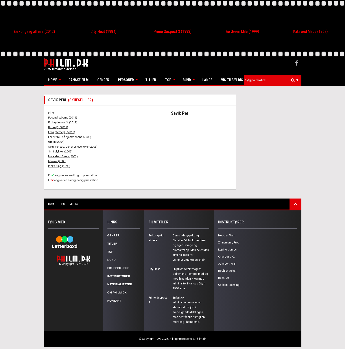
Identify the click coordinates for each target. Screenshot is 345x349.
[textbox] (274, 80)
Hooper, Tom (226, 235)
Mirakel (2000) (57, 161)
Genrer (103, 80)
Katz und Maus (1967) (310, 31)
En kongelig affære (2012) (34, 31)
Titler (150, 80)
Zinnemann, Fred (228, 242)
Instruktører (118, 276)
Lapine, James (227, 249)
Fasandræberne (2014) (62, 117)
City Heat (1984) (103, 31)
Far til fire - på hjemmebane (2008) (69, 137)
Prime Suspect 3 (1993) (173, 31)
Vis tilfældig (232, 80)
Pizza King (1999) (59, 166)
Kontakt (114, 300)
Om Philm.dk (117, 292)
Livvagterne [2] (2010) (61, 132)
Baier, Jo (223, 277)
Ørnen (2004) (56, 141)
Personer (126, 80)
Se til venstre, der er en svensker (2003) (73, 146)
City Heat (154, 269)
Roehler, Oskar (227, 270)
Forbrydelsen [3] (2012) (62, 122)
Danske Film (78, 80)
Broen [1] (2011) (58, 127)
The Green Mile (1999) (241, 31)
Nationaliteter (119, 284)
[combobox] (272, 80)
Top (168, 80)
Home (52, 80)
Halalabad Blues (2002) (63, 156)
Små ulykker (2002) (60, 151)
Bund (187, 80)
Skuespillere (118, 268)
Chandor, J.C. (226, 256)
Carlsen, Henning (229, 284)
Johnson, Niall (227, 263)
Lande (207, 80)
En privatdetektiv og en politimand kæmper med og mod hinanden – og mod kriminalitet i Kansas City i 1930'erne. (190, 278)
